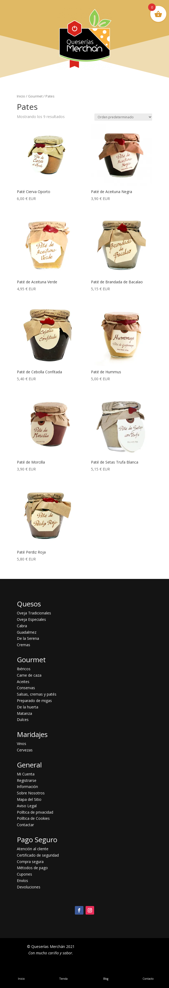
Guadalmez (26, 632)
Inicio (21, 96)
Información (27, 786)
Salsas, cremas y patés (36, 694)
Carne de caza (29, 675)
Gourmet (35, 96)
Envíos (22, 880)
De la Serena (28, 638)
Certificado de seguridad (38, 855)
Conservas (26, 687)
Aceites (23, 681)
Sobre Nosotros (31, 792)
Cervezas (25, 749)
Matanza (24, 713)
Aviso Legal (27, 805)
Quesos (29, 604)
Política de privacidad (35, 812)
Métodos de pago (32, 867)
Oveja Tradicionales (34, 612)
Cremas (23, 644)
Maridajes (32, 734)
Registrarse (26, 780)
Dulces (23, 719)
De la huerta (27, 706)
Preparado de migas (34, 700)
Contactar (25, 824)
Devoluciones (28, 886)
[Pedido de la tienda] (123, 117)
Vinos (21, 743)
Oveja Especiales (31, 619)
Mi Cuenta (25, 774)
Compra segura (30, 861)
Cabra (22, 625)
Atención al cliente (32, 848)
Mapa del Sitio (29, 799)
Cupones (24, 874)
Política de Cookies (33, 818)
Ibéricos (23, 668)
